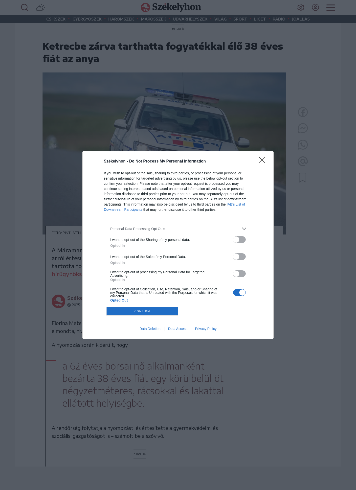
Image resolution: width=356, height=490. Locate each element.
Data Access (177, 329)
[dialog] (178, 245)
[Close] (263, 161)
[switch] (239, 239)
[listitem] (178, 228)
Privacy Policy (206, 329)
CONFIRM (142, 311)
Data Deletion (149, 329)
